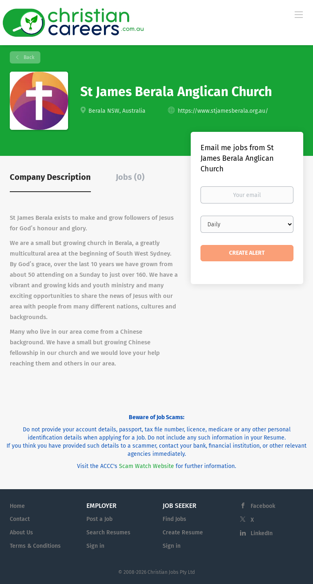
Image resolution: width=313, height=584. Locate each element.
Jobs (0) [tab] (130, 177)
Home (17, 506)
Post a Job (99, 519)
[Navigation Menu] (299, 14)
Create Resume (183, 532)
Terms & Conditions (35, 545)
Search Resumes (108, 532)
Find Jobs (174, 519)
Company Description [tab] (50, 177)
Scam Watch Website (146, 466)
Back (28, 57)
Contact (20, 519)
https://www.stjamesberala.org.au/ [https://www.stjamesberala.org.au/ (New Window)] (223, 110)
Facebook (263, 506)
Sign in (95, 545)
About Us (21, 532)
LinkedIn (262, 533)
